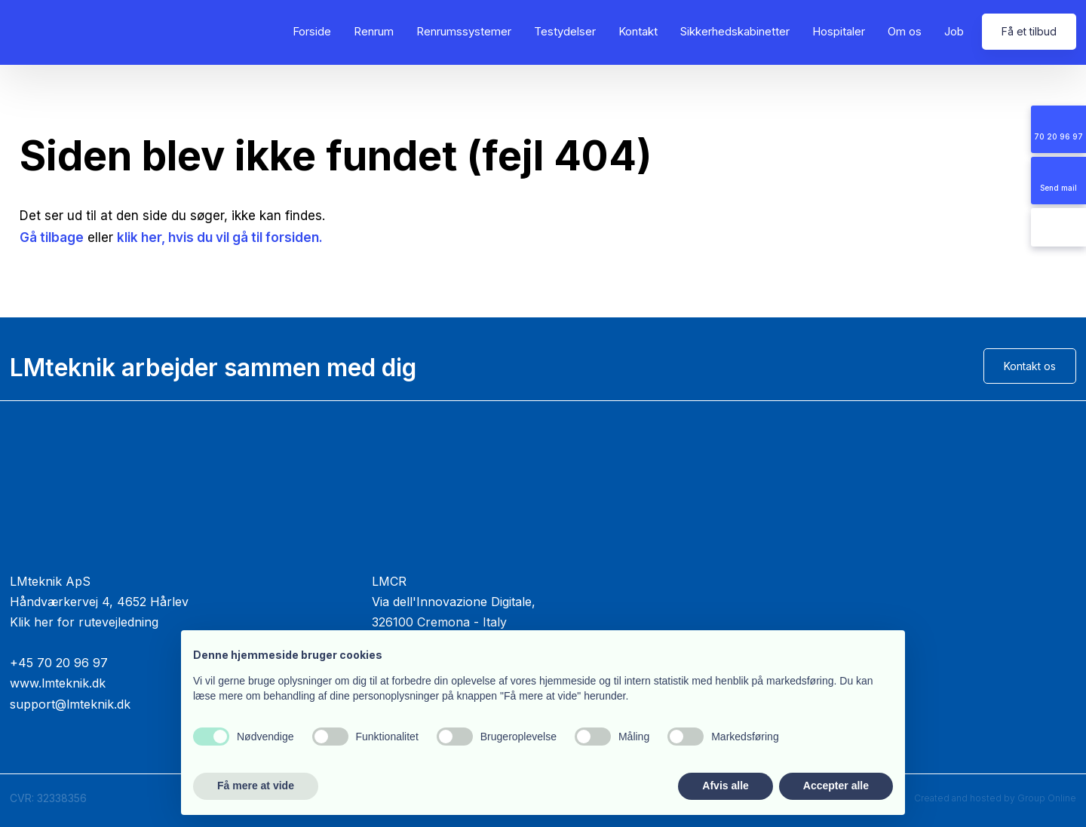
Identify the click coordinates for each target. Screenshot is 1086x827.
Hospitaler (838, 31)
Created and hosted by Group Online (995, 798)
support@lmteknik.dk (70, 704)
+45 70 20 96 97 (59, 662)
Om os (905, 31)
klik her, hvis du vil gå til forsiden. (220, 237)
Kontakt (638, 31)
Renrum (374, 31)
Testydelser (565, 31)
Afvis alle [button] (725, 786)
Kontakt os (1030, 366)
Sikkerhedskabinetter (735, 31)
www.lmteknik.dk (58, 683)
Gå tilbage (52, 237)
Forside (312, 31)
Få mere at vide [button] (255, 786)
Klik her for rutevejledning (84, 621)
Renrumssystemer (463, 31)
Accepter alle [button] (836, 786)
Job (954, 31)
